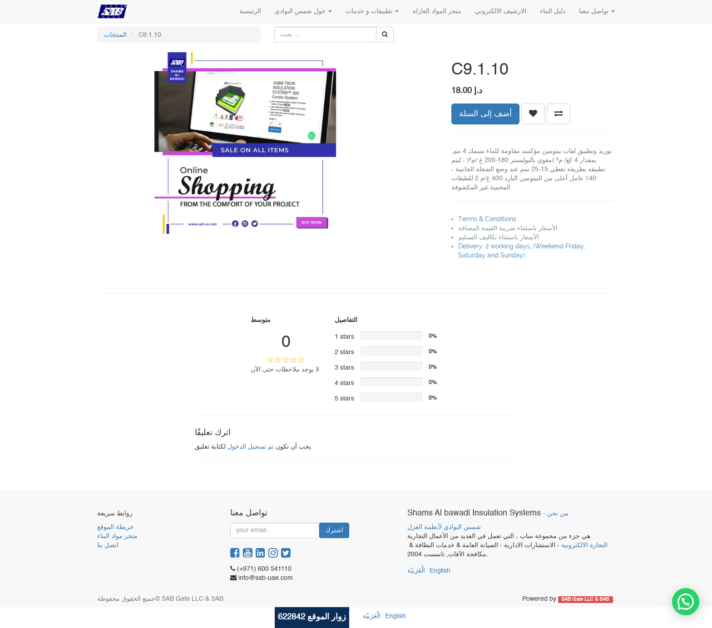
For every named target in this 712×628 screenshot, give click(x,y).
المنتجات (115, 35)
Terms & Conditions (487, 219)
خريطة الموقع (115, 527)
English (440, 571)
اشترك (334, 530)
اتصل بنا (108, 545)
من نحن (558, 514)
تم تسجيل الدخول (250, 447)
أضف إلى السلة (485, 114)
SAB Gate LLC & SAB (585, 599)
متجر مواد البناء (117, 536)
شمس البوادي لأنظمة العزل (444, 527)
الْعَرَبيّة (416, 571)
